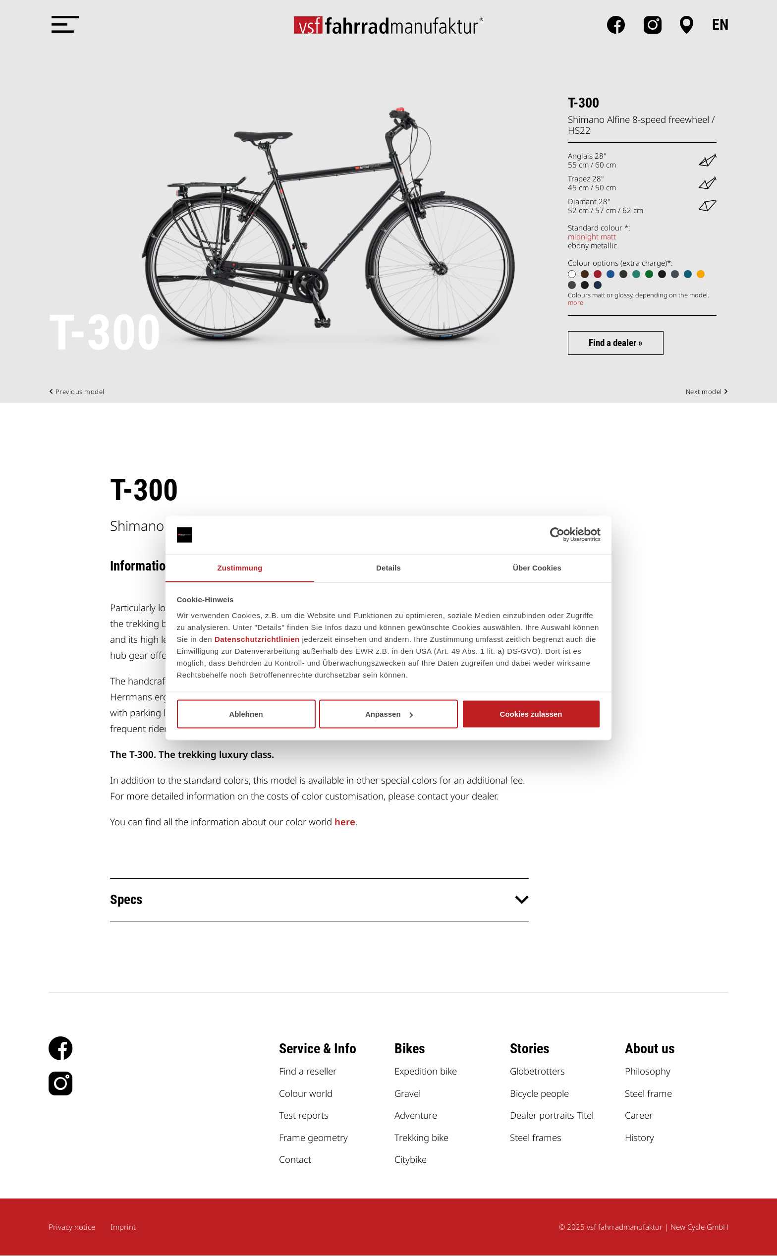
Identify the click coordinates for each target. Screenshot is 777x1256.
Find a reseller (308, 1071)
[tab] (319, 900)
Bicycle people (539, 1093)
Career (639, 1115)
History (640, 1137)
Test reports (304, 1115)
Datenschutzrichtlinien (257, 639)
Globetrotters (537, 1071)
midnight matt (592, 236)
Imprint (123, 1227)
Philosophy (647, 1071)
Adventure (415, 1115)
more (575, 302)
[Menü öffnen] (63, 25)
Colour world (306, 1093)
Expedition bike (425, 1071)
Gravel (407, 1093)
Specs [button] (127, 900)
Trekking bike (421, 1137)
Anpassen (389, 714)
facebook (616, 25)
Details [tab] (388, 567)
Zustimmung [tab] (240, 567)
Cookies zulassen (531, 714)
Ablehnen (246, 714)
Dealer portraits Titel (552, 1115)
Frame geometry (313, 1137)
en (720, 24)
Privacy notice (72, 1227)
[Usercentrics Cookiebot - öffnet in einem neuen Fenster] (557, 534)
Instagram (653, 25)
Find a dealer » (616, 343)
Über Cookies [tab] (537, 567)
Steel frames (535, 1137)
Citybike (410, 1159)
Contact (295, 1159)
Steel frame (648, 1093)
